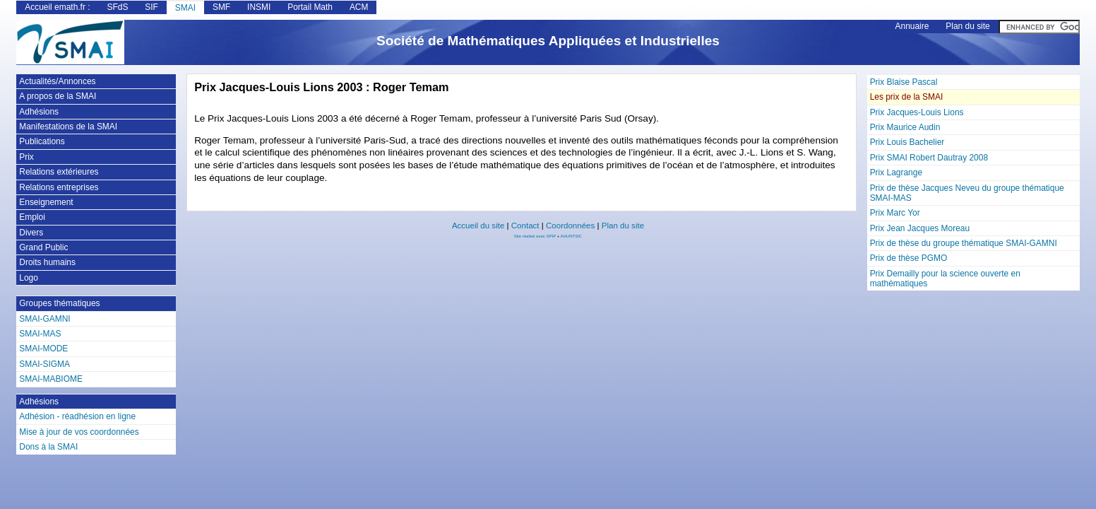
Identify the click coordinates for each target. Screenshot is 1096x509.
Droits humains (47, 262)
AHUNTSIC (572, 236)
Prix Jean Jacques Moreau (920, 228)
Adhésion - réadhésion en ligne (77, 416)
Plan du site (967, 26)
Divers (31, 233)
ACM (359, 7)
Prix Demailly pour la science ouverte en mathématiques (945, 278)
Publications (41, 141)
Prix (26, 157)
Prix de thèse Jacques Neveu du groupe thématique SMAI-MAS (967, 193)
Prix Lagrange (896, 172)
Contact (525, 225)
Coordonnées (570, 225)
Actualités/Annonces (57, 81)
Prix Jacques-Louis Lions (917, 112)
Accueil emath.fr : (57, 7)
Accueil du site (478, 225)
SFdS (117, 7)
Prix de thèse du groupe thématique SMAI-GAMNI (963, 243)
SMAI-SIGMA (44, 364)
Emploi (32, 217)
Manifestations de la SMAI (68, 126)
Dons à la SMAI (48, 447)
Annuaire (912, 26)
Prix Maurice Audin (905, 127)
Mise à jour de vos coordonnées (78, 432)
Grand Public (43, 247)
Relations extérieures (58, 172)
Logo (28, 278)
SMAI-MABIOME (51, 379)
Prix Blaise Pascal (904, 82)
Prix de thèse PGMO (909, 258)
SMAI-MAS (40, 334)
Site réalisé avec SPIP (535, 236)
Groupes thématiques (59, 303)
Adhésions (39, 112)
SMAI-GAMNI (44, 319)
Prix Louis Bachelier (907, 142)
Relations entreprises (58, 187)
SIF (151, 7)
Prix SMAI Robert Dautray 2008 (929, 158)
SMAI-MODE (43, 348)
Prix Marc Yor (895, 213)
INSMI (258, 7)
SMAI (185, 8)
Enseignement (46, 202)
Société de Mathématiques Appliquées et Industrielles (548, 40)
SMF (221, 7)
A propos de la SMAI (57, 96)
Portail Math (310, 7)
